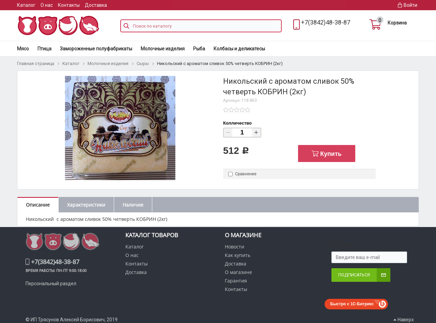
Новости (234, 246)
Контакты (69, 5)
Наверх (403, 319)
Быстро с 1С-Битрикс (352, 304)
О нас (47, 5)
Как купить (237, 255)
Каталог (26, 5)
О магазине (238, 272)
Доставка (96, 5)
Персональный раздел (51, 283)
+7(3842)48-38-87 (325, 22)
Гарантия (236, 280)
